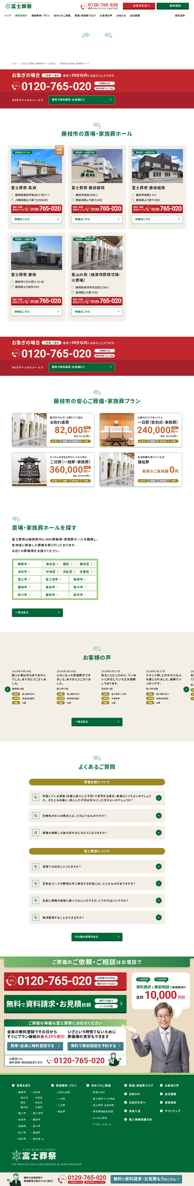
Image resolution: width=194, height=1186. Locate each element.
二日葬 (61, 1105)
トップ (7, 15)
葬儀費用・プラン (66, 1085)
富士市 (22, 1113)
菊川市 (37, 1126)
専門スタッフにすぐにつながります (103, 6)
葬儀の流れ (99, 1092)
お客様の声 (172, 1085)
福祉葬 (61, 1111)
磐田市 (37, 1132)
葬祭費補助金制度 (103, 1111)
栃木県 (38, 1138)
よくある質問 (100, 1118)
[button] (8, 689)
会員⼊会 (135, 1111)
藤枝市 (37, 1119)
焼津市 (22, 1119)
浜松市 (37, 1092)
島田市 (22, 1126)
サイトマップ (172, 1111)
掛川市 (22, 1132)
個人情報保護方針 (140, 1119)
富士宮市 (38, 1113)
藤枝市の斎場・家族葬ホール (74, 63)
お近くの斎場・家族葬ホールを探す (38, 63)
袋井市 (22, 1138)
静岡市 (22, 1092)
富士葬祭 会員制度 (103, 1105)
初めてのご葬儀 (101, 1085)
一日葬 (61, 1098)
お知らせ (134, 1094)
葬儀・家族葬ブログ (141, 1085)
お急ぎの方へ (137, 1102)
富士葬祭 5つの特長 (104, 1098)
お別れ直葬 (64, 1092)
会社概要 (170, 1094)
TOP (14, 63)
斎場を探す (24, 1085)
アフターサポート (102, 1124)
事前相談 (170, 1102)
